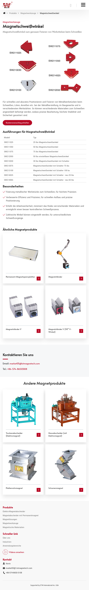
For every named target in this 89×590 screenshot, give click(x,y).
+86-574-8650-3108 (14, 572)
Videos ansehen (16, 552)
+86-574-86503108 (17, 368)
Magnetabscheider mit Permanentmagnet (20, 515)
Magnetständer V (13, 329)
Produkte (13, 13)
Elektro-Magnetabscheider (14, 511)
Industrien (7, 542)
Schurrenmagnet (55, 488)
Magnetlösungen (10, 519)
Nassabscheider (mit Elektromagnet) (57, 434)
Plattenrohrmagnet (14, 488)
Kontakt (7, 559)
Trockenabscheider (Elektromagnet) (14, 434)
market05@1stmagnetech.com (25, 363)
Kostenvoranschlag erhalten (17, 122)
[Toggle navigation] (83, 5)
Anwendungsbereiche (12, 545)
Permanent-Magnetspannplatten (20, 276)
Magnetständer (55, 276)
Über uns (6, 538)
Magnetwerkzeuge (28, 13)
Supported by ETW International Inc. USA (44, 585)
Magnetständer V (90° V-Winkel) (59, 330)
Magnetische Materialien (13, 527)
